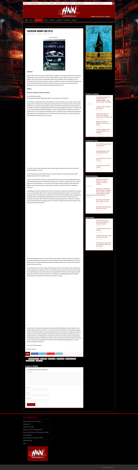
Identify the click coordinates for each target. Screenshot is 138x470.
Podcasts (67, 20)
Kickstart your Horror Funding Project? (32, 429)
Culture (74, 20)
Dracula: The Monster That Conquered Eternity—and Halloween (103, 131)
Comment (29, 372)
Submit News (59, 3)
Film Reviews (38, 20)
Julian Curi (44, 358)
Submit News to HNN (28, 427)
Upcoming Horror (68, 3)
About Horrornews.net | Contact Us (32, 421)
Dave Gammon (31, 34)
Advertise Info (26, 424)
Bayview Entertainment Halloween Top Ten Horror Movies (103, 123)
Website (29, 398)
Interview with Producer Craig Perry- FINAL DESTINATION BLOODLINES (103, 244)
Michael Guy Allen (70, 358)
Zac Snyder (39, 360)
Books (45, 20)
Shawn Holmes (30, 360)
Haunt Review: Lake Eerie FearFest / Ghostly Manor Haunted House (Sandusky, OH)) (104, 115)
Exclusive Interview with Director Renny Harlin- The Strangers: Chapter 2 (102, 222)
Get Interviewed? (27, 435)
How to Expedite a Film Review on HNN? (33, 437)
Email (28, 393)
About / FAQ (44, 3)
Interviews (59, 20)
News (31, 20)
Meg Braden (52, 358)
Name (28, 387)
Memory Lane (60, 358)
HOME (26, 20)
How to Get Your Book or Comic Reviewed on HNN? (36, 432)
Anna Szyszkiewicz (34, 358)
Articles (52, 20)
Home (26, 25)
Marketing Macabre (79, 3)
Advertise (51, 3)
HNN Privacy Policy (27, 440)
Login (24, 443)
